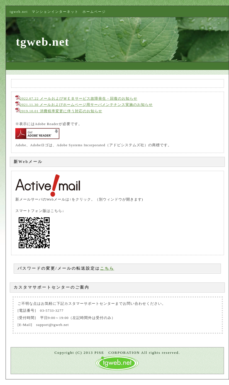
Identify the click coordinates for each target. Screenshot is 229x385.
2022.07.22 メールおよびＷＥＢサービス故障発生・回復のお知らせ (76, 99)
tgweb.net (42, 41)
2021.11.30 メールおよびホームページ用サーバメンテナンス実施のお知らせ (84, 105)
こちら (107, 268)
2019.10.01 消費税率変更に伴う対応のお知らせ (58, 111)
